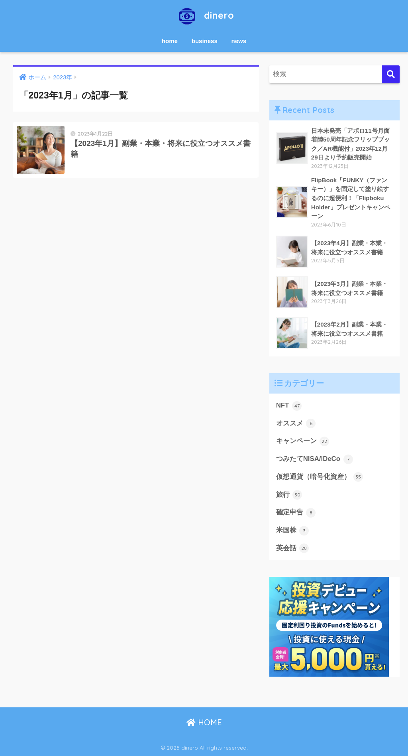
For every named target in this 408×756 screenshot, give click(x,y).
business (205, 40)
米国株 (292, 531)
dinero (204, 15)
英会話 (292, 548)
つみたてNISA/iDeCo (314, 459)
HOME (204, 722)
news (239, 40)
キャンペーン (303, 441)
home (170, 40)
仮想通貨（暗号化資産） (319, 477)
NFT (289, 406)
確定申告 (296, 513)
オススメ (296, 423)
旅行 (289, 495)
